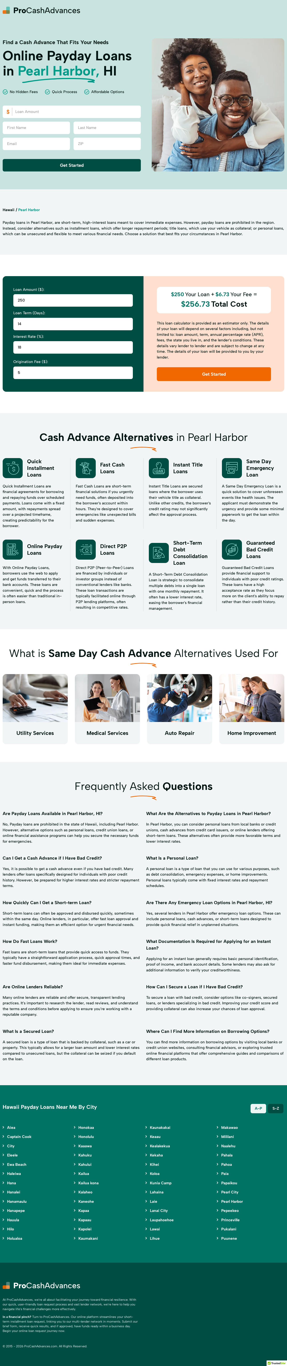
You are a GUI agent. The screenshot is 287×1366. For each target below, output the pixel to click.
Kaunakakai (160, 1127)
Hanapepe (16, 1210)
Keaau (155, 1136)
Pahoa (226, 1164)
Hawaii (8, 210)
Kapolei (85, 1229)
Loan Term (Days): (29, 313)
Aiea (11, 1127)
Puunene (229, 1238)
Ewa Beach (16, 1164)
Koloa (154, 1173)
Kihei (154, 1164)
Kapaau (84, 1220)
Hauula (13, 1220)
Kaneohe (86, 1201)
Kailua (83, 1173)
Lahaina (156, 1192)
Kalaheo (85, 1192)
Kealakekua (160, 1146)
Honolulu (86, 1136)
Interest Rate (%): (28, 336)
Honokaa (86, 1127)
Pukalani (228, 1229)
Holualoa (14, 1238)
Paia (225, 1173)
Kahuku (85, 1155)
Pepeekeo (230, 1210)
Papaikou (229, 1183)
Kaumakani (88, 1238)
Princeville (230, 1220)
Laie (153, 1201)
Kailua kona (88, 1183)
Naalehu (228, 1146)
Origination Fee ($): (30, 361)
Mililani (227, 1136)
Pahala (227, 1155)
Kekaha (156, 1155)
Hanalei (13, 1192)
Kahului (85, 1164)
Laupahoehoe (162, 1220)
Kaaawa (85, 1146)
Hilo (10, 1229)
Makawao (229, 1127)
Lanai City (159, 1210)
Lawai (155, 1229)
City (10, 1146)
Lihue (155, 1238)
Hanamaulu (17, 1201)
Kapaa (83, 1210)
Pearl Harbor (232, 1201)
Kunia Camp (160, 1183)
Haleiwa (14, 1173)
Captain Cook (19, 1136)
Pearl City (229, 1192)
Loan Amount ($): (28, 289)
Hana (11, 1183)
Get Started (72, 165)
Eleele (12, 1155)
